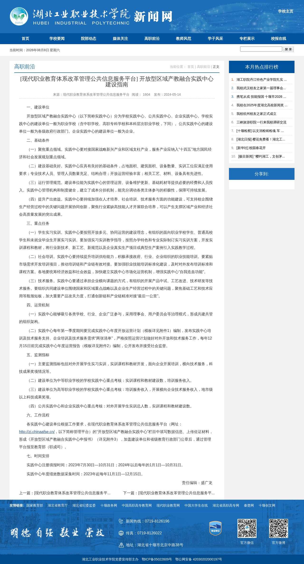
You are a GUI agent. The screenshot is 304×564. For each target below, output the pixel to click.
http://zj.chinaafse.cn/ (37, 432)
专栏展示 (247, 39)
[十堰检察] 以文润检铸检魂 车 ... (260, 131)
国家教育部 (34, 505)
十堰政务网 (108, 505)
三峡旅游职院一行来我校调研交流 (261, 122)
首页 (25, 39)
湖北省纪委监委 (84, 505)
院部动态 (88, 39)
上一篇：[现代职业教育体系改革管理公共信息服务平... (65, 493)
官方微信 (247, 543)
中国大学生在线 (196, 505)
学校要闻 (57, 39)
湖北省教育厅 (58, 505)
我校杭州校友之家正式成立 (256, 114)
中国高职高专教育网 (137, 505)
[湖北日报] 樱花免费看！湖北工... (261, 139)
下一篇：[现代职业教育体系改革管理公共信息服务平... (169, 493)
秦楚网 (249, 505)
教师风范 (183, 39)
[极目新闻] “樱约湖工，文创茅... (261, 156)
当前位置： (178, 67)
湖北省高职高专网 (226, 505)
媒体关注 (120, 39)
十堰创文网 (267, 505)
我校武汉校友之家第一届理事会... (261, 88)
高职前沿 (152, 39)
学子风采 (215, 39)
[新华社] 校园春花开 (251, 148)
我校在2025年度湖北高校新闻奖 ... (262, 105)
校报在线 (278, 39)
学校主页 (285, 11)
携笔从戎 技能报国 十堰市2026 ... (261, 96)
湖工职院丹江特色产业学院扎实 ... (262, 79)
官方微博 (278, 543)
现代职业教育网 (168, 505)
